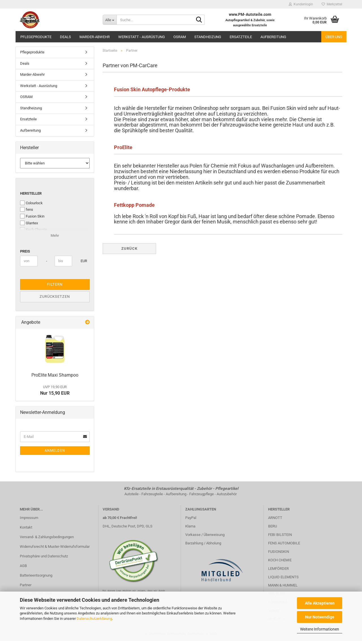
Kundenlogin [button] (301, 4)
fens (26, 209)
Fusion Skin (32, 216)
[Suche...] (110, 20)
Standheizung (207, 37)
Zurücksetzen (55, 296)
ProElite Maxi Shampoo (54, 375)
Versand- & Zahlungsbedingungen (47, 537)
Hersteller (31, 193)
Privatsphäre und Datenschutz (44, 556)
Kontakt (26, 527)
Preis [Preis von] (25, 251)
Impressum (29, 518)
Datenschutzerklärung (94, 618)
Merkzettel (332, 4)
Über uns (334, 37)
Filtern (55, 284)
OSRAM (179, 37)
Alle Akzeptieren (320, 603)
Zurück (129, 248)
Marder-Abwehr (94, 37)
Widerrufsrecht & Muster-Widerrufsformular (55, 546)
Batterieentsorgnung (36, 575)
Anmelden (55, 451)
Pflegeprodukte (35, 37)
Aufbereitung (273, 37)
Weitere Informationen (319, 629)
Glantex (29, 223)
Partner (25, 585)
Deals (65, 37)
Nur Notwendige (319, 617)
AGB (23, 566)
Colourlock (31, 203)
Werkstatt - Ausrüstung (141, 37)
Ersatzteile (241, 37)
